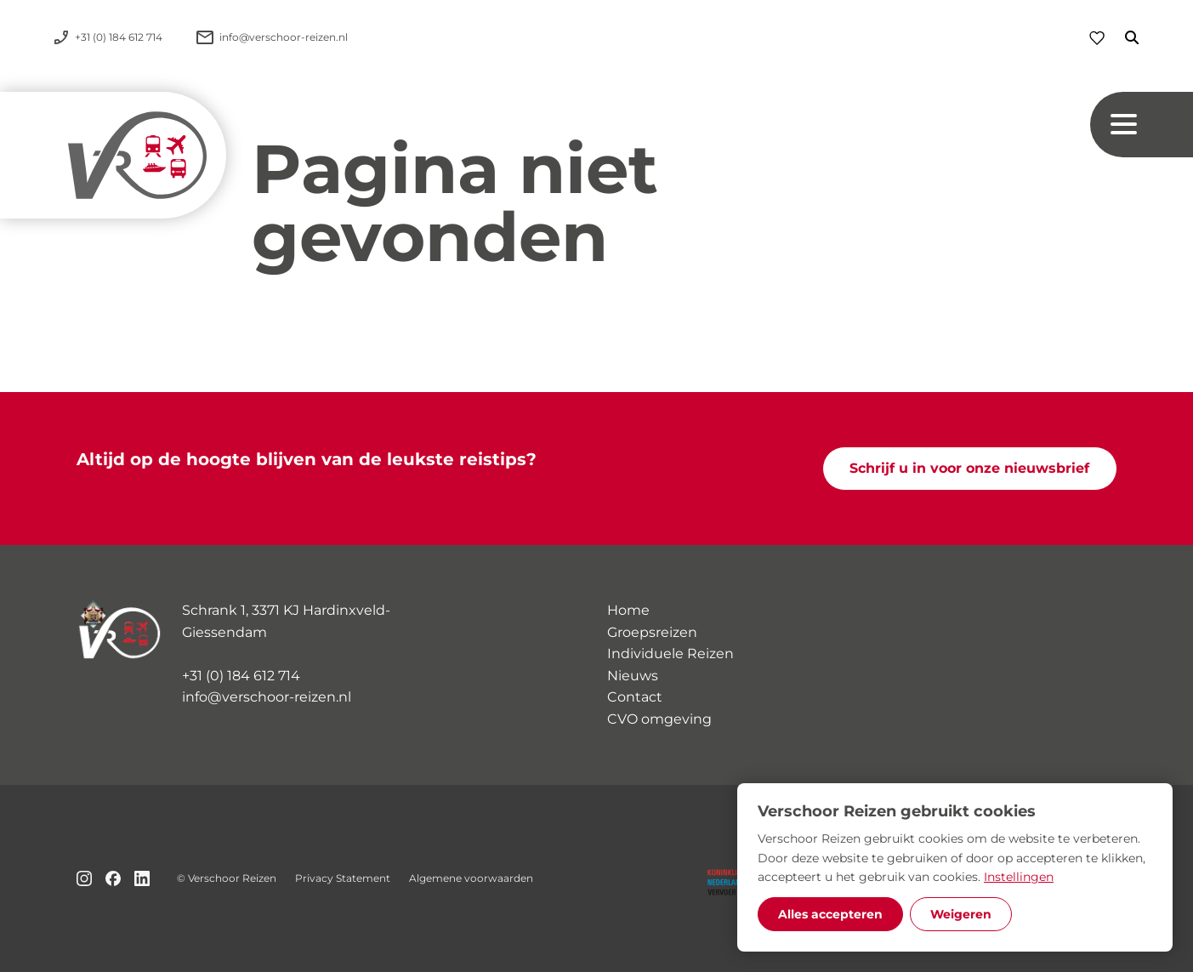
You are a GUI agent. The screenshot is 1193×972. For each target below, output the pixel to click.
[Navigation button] (1141, 124)
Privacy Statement (342, 878)
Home (628, 610)
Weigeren (960, 914)
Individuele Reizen (670, 653)
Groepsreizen (652, 632)
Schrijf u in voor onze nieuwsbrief (969, 468)
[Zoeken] (1122, 37)
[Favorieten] (1097, 38)
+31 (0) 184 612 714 (241, 676)
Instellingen (1019, 876)
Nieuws (632, 676)
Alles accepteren (830, 914)
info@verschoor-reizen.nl (266, 697)
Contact (634, 697)
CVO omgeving (659, 719)
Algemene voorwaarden (471, 878)
